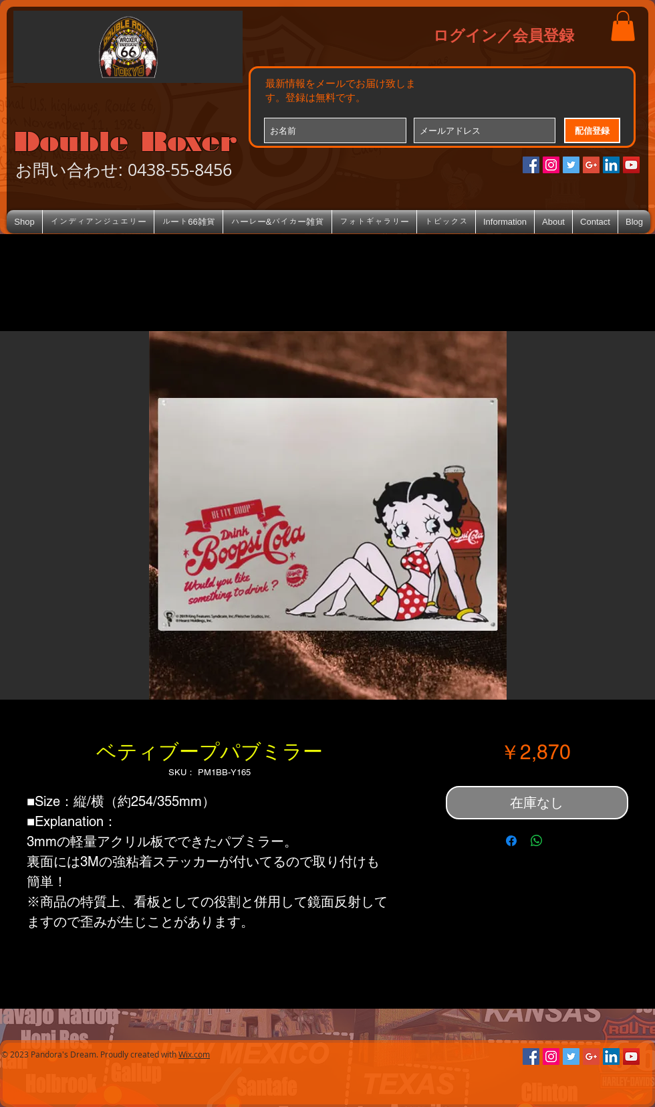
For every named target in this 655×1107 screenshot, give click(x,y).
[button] (623, 26)
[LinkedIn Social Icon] (611, 165)
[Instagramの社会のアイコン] (551, 165)
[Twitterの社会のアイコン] (571, 165)
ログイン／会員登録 (503, 34)
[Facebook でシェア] (511, 841)
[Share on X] (562, 841)
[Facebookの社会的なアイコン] (531, 165)
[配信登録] (592, 130)
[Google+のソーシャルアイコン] (591, 165)
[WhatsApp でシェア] (537, 841)
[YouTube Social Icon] (631, 165)
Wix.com (194, 1054)
